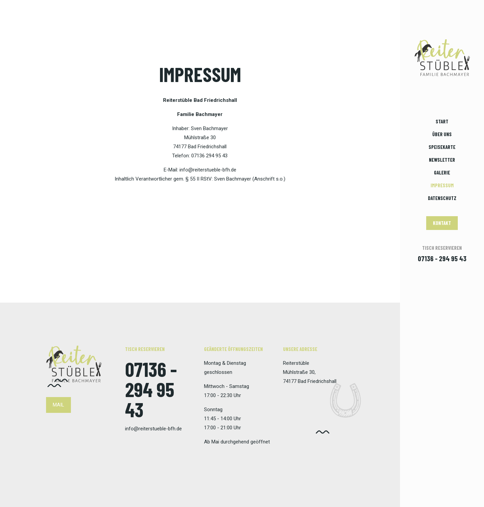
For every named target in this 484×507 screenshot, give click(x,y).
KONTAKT (442, 223)
